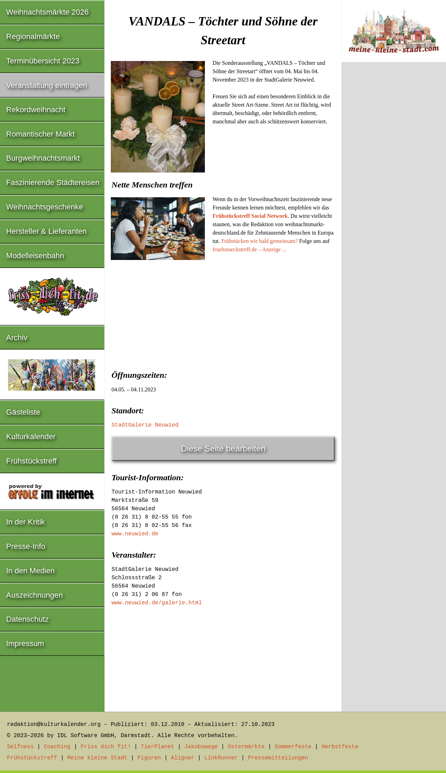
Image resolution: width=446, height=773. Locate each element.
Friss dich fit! (105, 747)
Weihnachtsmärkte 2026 (47, 12)
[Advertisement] (223, 314)
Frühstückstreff (31, 461)
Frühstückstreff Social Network (250, 216)
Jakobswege (201, 747)
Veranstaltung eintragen (46, 85)
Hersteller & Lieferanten (46, 231)
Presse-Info (26, 546)
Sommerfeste (293, 747)
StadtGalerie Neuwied (145, 425)
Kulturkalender (31, 436)
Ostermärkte (246, 747)
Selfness (20, 747)
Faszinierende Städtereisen (53, 182)
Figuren (149, 758)
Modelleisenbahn (35, 255)
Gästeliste (23, 412)
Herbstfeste (340, 747)
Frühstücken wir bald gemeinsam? (259, 241)
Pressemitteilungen (278, 758)
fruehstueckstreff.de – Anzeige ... (249, 249)
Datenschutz (27, 619)
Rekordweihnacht (36, 109)
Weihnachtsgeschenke (44, 206)
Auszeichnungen (34, 595)
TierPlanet (157, 747)
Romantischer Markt (40, 134)
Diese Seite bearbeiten (223, 448)
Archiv (17, 337)
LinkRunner (221, 758)
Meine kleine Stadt (97, 758)
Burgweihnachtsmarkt (43, 158)
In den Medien (30, 570)
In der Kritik (25, 522)
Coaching (57, 747)
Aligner (182, 758)
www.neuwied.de (135, 534)
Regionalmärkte (33, 36)
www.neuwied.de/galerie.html (157, 603)
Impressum (25, 643)
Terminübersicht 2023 (42, 60)
